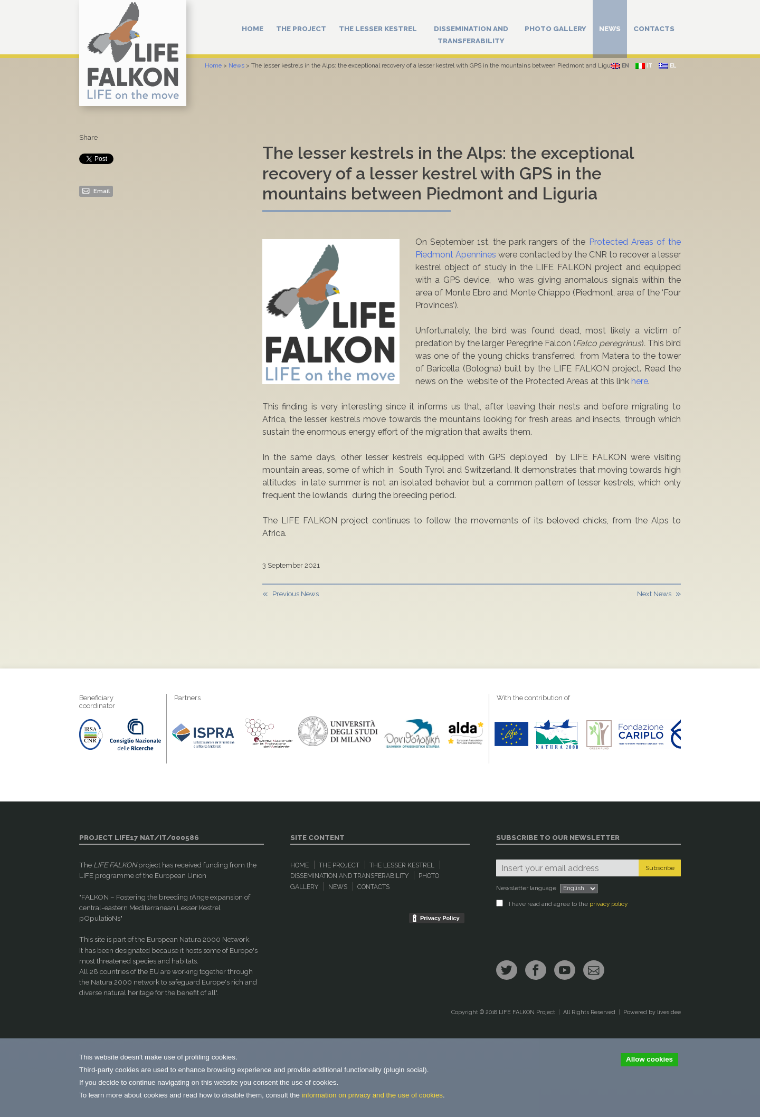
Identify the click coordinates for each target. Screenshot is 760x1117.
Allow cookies (649, 1059)
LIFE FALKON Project (527, 1012)
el (667, 65)
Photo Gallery (555, 28)
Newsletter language (526, 888)
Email (96, 190)
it (643, 65)
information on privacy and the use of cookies (372, 1095)
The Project (301, 28)
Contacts (653, 28)
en (620, 65)
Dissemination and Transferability (471, 34)
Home (252, 28)
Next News (654, 594)
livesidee (669, 1012)
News (610, 28)
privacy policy (609, 904)
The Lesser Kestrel (378, 28)
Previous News (295, 594)
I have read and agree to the (562, 904)
